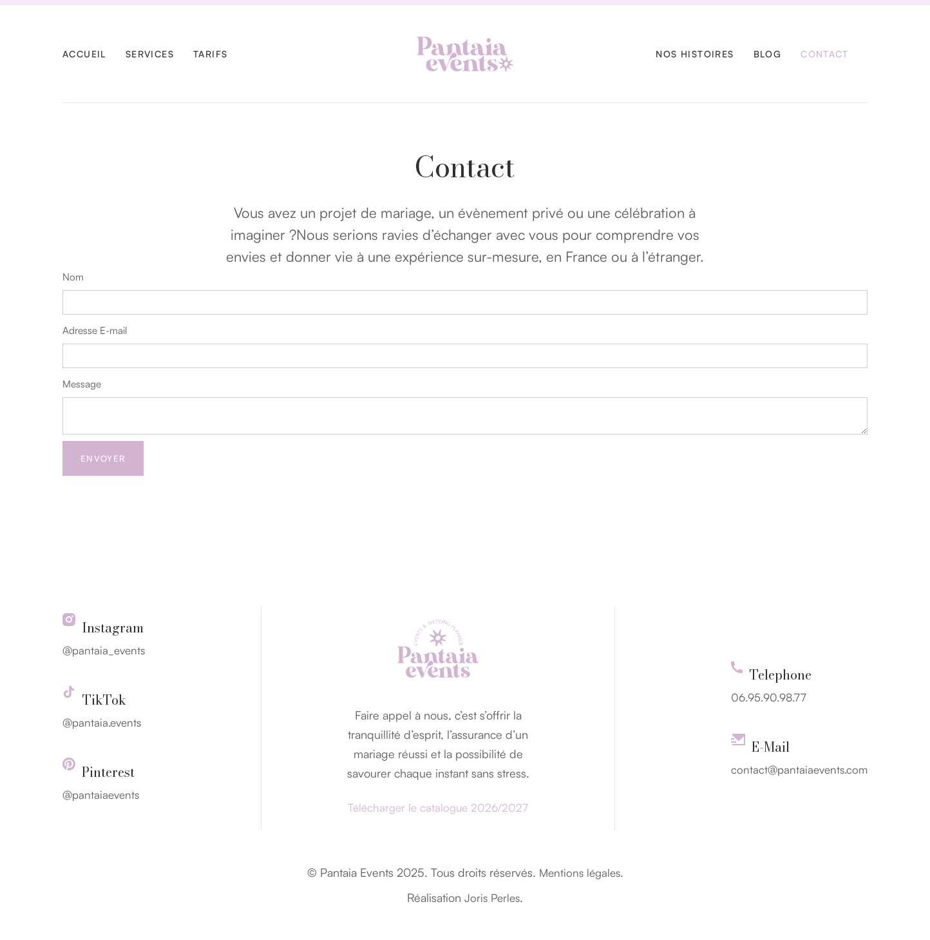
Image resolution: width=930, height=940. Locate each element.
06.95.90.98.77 (768, 697)
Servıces (150, 53)
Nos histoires (695, 53)
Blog (768, 53)
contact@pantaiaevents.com (799, 769)
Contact (824, 53)
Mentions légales (579, 872)
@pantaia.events (101, 722)
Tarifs (210, 53)
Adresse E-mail (94, 330)
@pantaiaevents (100, 794)
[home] (465, 54)
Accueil (84, 53)
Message (81, 384)
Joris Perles (492, 898)
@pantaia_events (103, 650)
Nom (73, 277)
